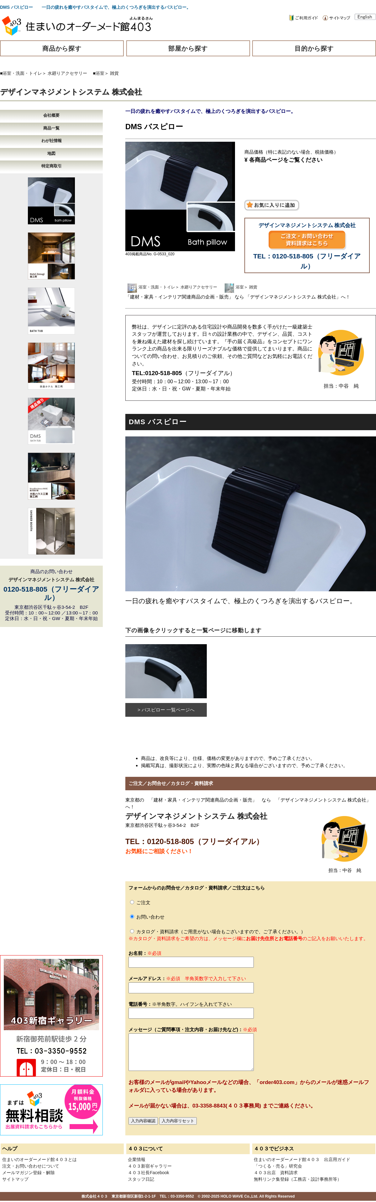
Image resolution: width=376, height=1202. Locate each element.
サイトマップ (15, 1179)
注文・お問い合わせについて (30, 1166)
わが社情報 (51, 140)
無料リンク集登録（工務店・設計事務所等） (298, 1179)
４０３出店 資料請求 (276, 1172)
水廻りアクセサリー (67, 73)
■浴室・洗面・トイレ (21, 73)
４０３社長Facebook (148, 1172)
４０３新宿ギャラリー (150, 1166)
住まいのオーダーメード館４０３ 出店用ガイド (302, 1159)
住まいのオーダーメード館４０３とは (39, 1159)
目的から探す (314, 48)
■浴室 (98, 73)
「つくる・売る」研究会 (278, 1166)
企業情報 (136, 1159)
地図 (51, 153)
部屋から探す (188, 48)
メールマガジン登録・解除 (28, 1172)
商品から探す (62, 48)
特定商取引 (51, 166)
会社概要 (51, 115)
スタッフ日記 (141, 1179)
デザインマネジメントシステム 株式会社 (71, 92)
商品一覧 (51, 128)
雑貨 (114, 73)
